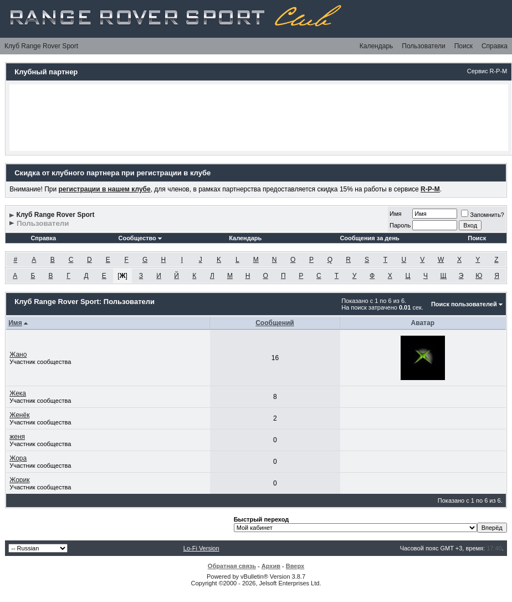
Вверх (295, 566)
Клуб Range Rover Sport (41, 46)
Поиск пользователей (464, 304)
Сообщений (274, 323)
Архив (271, 566)
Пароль (400, 225)
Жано (18, 354)
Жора (18, 458)
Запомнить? (482, 214)
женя (17, 437)
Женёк (19, 415)
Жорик (19, 480)
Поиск (463, 46)
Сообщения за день (369, 238)
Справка (495, 46)
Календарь (376, 46)
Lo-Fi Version (201, 548)
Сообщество (139, 238)
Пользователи (423, 46)
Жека (17, 393)
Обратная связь (232, 566)
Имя (395, 213)
